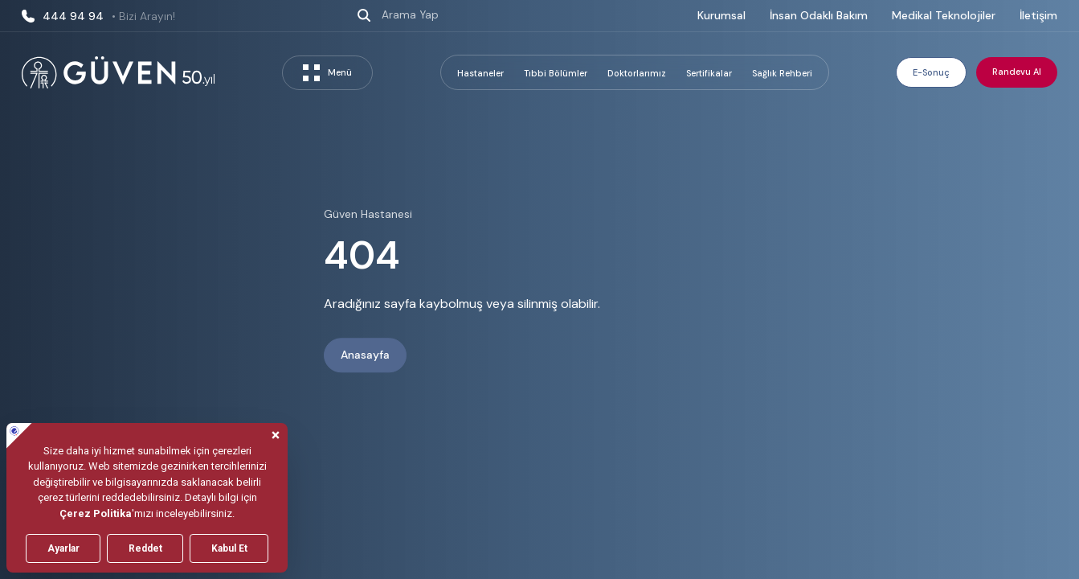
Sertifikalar (709, 73)
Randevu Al (1016, 71)
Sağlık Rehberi (782, 73)
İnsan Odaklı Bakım (819, 15)
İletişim (1038, 15)
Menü (327, 72)
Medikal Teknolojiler (943, 15)
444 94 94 (98, 16)
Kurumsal (721, 15)
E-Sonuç (931, 72)
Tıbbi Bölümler (555, 73)
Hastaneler (480, 73)
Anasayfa (365, 355)
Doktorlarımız (636, 73)
